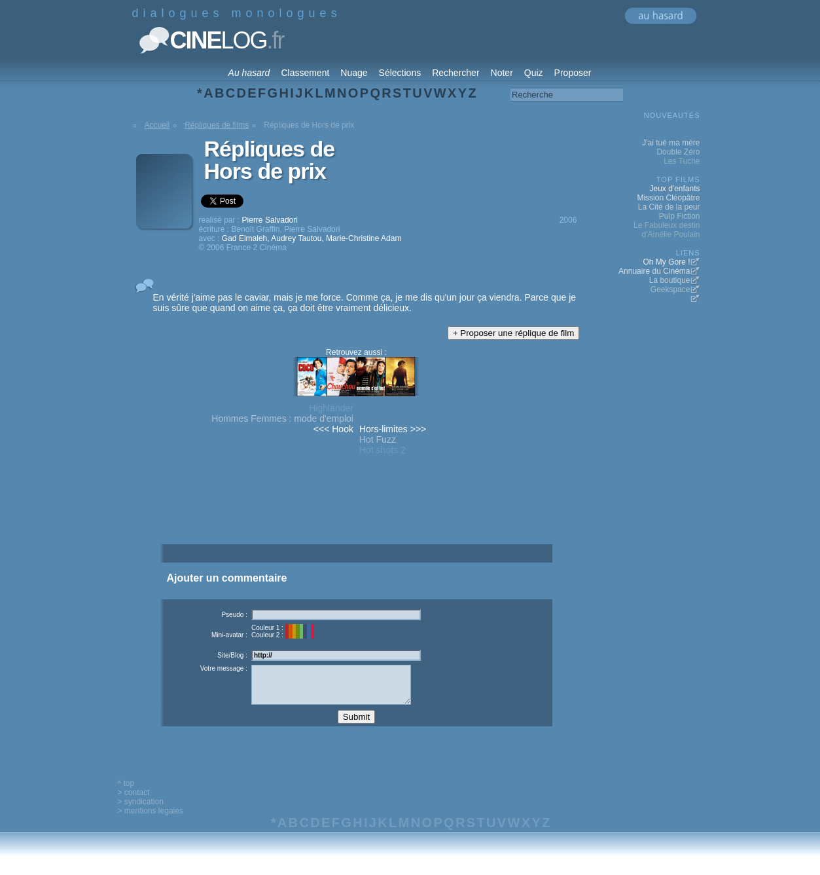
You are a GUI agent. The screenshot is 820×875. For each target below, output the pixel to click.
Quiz (533, 72)
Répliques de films (217, 125)
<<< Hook (333, 429)
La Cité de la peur (669, 207)
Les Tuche (682, 161)
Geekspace (670, 289)
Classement (305, 72)
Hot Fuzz (377, 439)
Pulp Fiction (679, 216)
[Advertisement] (356, 522)
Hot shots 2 (382, 450)
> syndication (141, 811)
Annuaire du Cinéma (654, 271)
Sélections (400, 72)
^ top (126, 793)
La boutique (669, 280)
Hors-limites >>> (392, 429)
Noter (502, 72)
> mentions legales (150, 820)
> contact (134, 802)
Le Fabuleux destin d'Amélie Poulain (666, 230)
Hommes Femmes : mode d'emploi (282, 418)
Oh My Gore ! (666, 262)
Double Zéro (678, 152)
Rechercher (455, 72)
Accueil (157, 125)
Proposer (573, 72)
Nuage (353, 72)
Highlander (331, 408)
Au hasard (249, 72)
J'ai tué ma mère (671, 142)
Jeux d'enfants (674, 188)
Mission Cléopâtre (668, 197)
